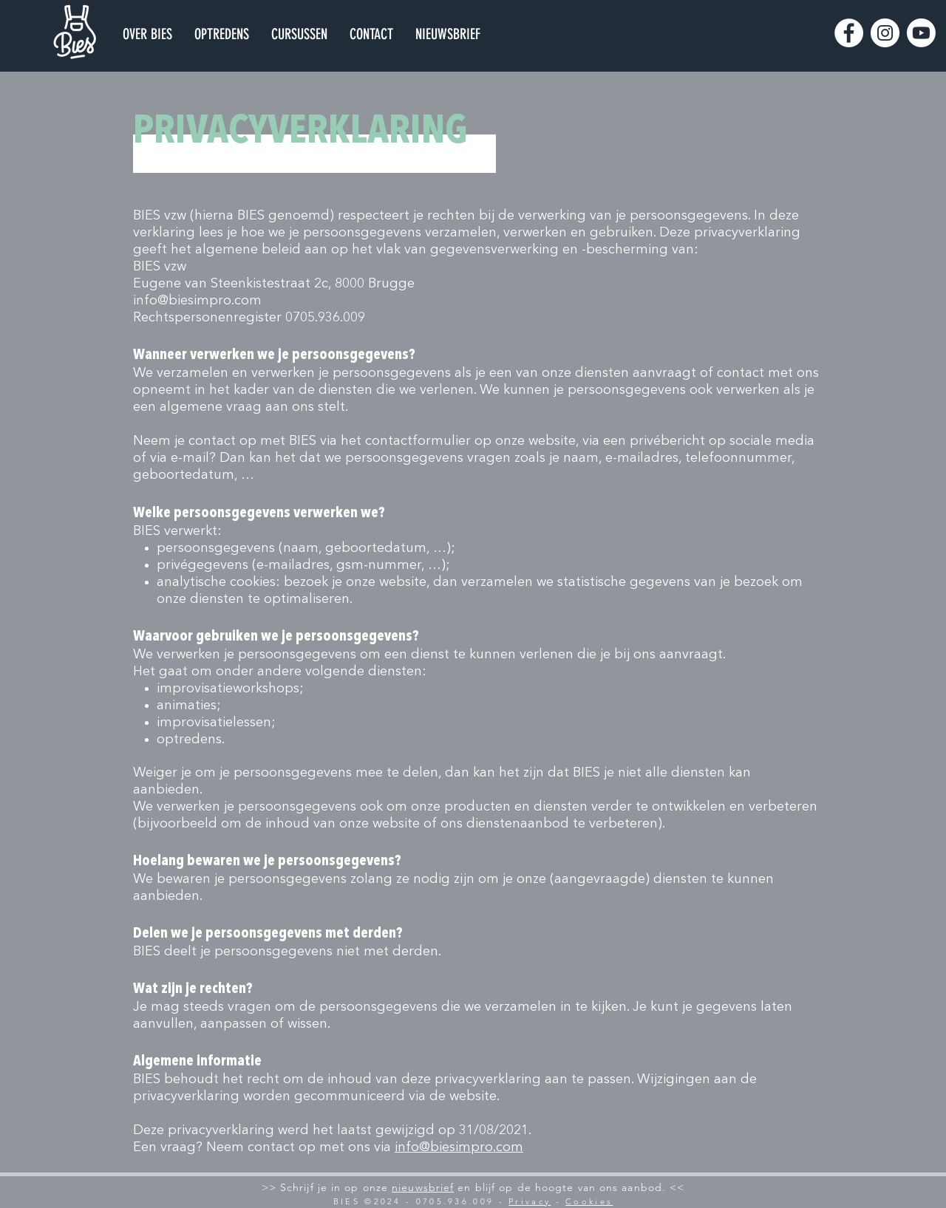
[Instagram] (885, 32)
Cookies (589, 1201)
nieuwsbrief (423, 1187)
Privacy (529, 1201)
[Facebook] (848, 32)
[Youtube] (921, 32)
